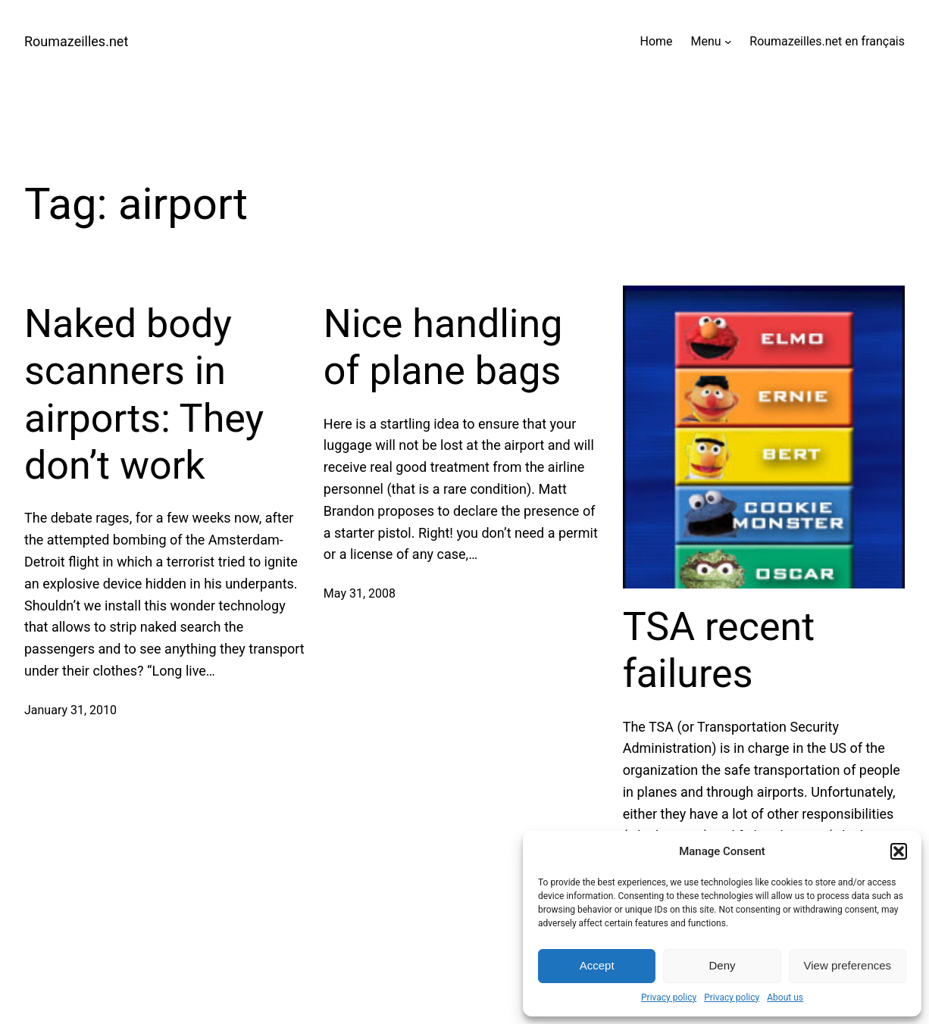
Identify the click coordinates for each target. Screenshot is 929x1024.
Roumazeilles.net (76, 41)
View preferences (848, 965)
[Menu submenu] (728, 41)
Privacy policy (668, 997)
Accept (597, 965)
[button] (898, 851)
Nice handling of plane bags (443, 347)
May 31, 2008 (360, 593)
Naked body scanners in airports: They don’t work (144, 395)
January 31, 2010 (70, 710)
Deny (721, 965)
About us (785, 997)
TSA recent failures (719, 650)
